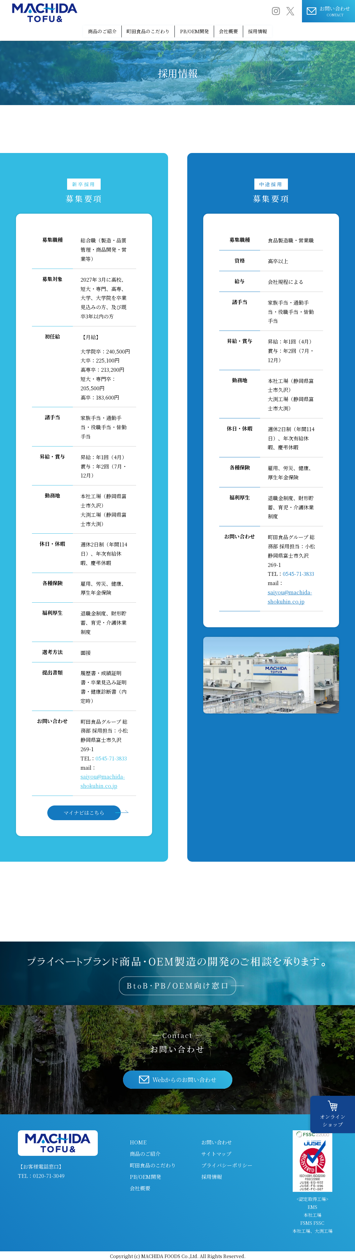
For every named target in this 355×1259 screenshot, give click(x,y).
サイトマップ (216, 1151)
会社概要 (239, 30)
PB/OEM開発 (195, 30)
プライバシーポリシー (226, 1163)
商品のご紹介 (82, 30)
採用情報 (278, 30)
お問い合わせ (216, 1140)
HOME (138, 1140)
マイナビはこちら (84, 810)
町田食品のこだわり (139, 30)
